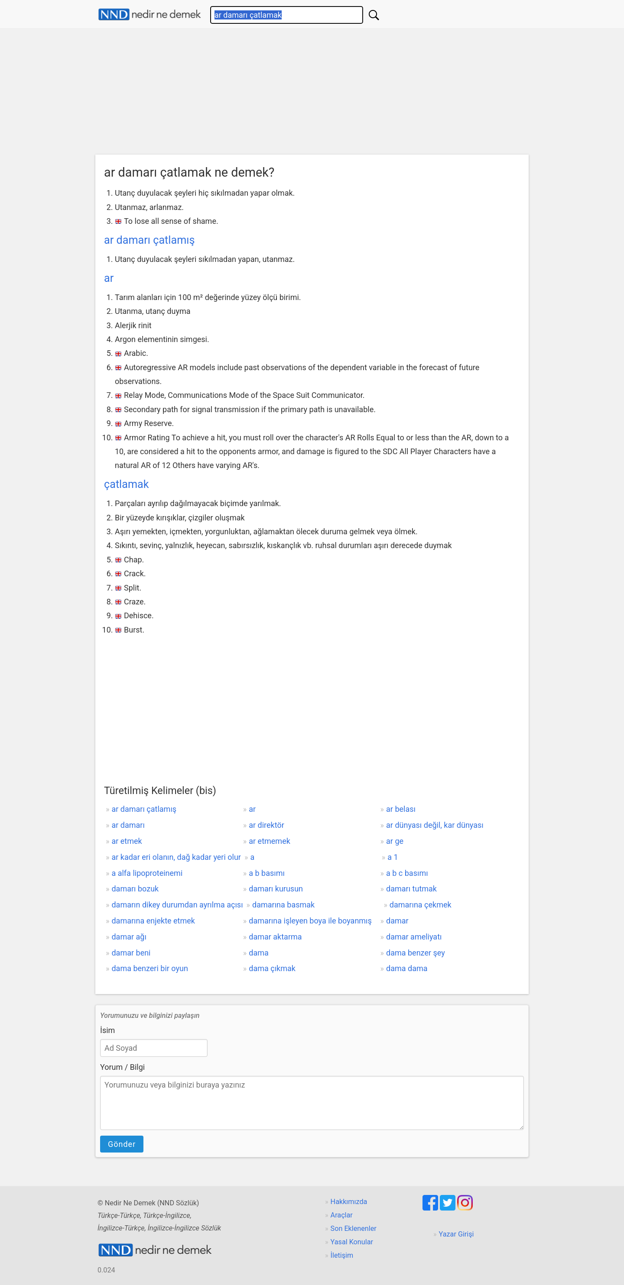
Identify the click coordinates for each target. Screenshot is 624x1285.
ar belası (401, 809)
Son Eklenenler (354, 1228)
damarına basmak (283, 904)
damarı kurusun (276, 888)
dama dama (407, 968)
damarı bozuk (135, 888)
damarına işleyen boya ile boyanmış (310, 920)
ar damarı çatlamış (149, 240)
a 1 (392, 857)
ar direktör (266, 825)
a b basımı (267, 873)
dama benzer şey (415, 952)
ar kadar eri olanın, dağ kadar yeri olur (176, 857)
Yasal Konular (352, 1242)
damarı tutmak (411, 888)
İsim (107, 1030)
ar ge (394, 841)
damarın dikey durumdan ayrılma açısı (177, 904)
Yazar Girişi (456, 1234)
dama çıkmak (272, 968)
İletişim (342, 1255)
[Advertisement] (312, 93)
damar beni (130, 952)
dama (259, 952)
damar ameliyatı (414, 936)
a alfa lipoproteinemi (146, 873)
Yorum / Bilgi (122, 1067)
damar (397, 920)
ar (109, 278)
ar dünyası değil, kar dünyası (435, 825)
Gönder (122, 1144)
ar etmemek (269, 841)
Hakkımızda (349, 1202)
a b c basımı (407, 873)
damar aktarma (275, 936)
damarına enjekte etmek (153, 920)
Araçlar (342, 1215)
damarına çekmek (421, 904)
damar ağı (128, 936)
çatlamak (126, 484)
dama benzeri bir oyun (149, 968)
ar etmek (126, 841)
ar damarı (127, 825)
